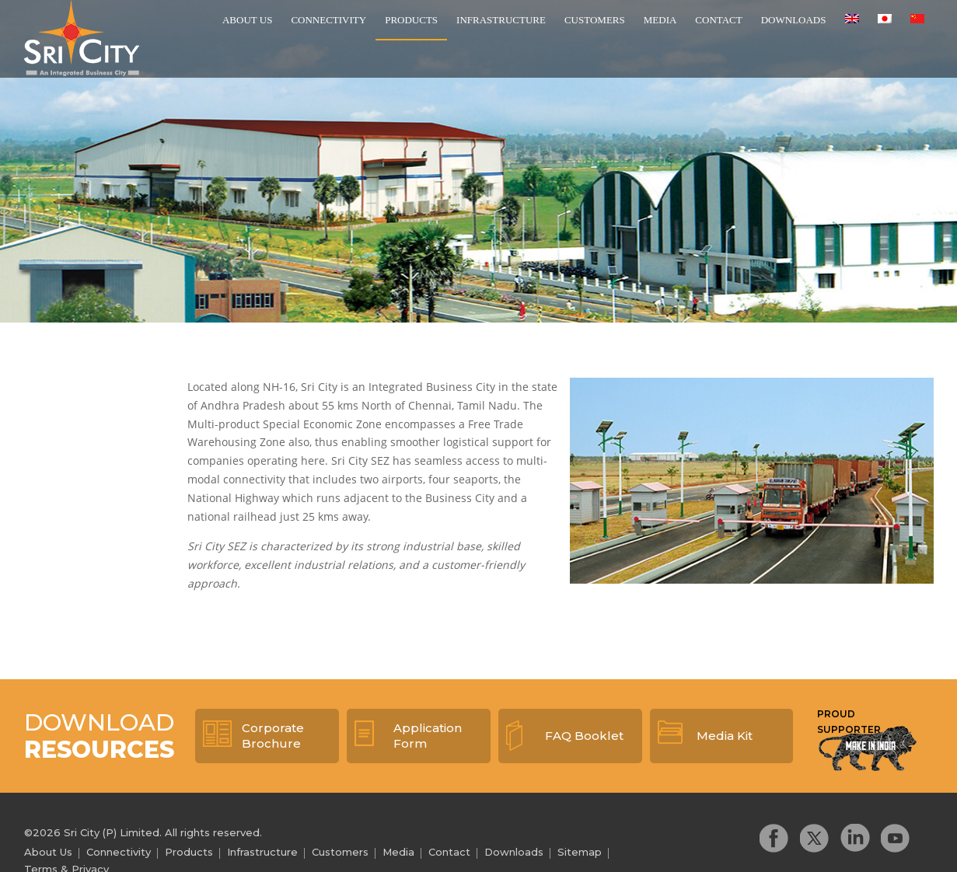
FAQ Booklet (584, 735)
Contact (718, 20)
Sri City (81, 38)
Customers (594, 20)
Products (411, 20)
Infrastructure (501, 20)
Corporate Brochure (273, 735)
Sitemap (579, 852)
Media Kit (725, 735)
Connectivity (328, 20)
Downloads (793, 20)
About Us (247, 20)
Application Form (427, 735)
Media (660, 20)
